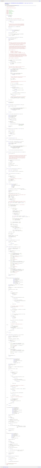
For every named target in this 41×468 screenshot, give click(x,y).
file (17, 5)
